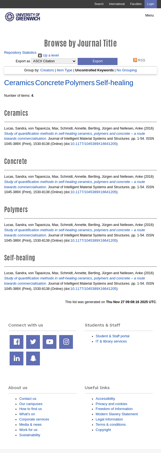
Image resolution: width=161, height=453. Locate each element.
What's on (27, 414)
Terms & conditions (111, 424)
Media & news (30, 424)
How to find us (30, 409)
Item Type (64, 70)
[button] (98, 61)
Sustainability (29, 435)
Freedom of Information (114, 409)
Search (98, 4)
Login (150, 4)
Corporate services (34, 419)
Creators (47, 70)
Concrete (49, 83)
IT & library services (111, 341)
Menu (149, 15)
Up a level (48, 55)
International (117, 4)
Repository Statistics (20, 52)
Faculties (135, 4)
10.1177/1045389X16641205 (93, 144)
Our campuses (30, 404)
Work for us (28, 430)
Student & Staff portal (113, 336)
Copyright (103, 430)
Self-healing (114, 83)
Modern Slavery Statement (117, 414)
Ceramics (19, 83)
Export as (23, 61)
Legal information (109, 419)
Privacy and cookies (111, 404)
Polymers (80, 83)
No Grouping (127, 70)
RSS (138, 60)
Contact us (27, 399)
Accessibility (105, 399)
